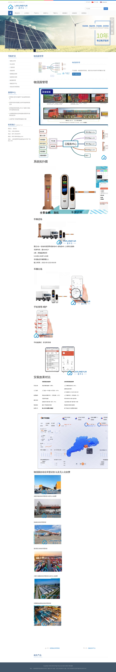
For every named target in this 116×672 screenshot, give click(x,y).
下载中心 (55, 13)
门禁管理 (12, 67)
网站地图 (70, 666)
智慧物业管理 (13, 74)
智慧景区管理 (13, 77)
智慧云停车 (13, 61)
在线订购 (76, 74)
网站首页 (17, 13)
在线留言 (74, 13)
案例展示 (65, 13)
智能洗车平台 (92, 648)
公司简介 (26, 13)
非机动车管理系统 (15, 86)
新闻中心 (45, 13)
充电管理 (12, 70)
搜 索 (106, 8)
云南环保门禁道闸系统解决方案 (17, 119)
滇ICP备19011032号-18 (80, 668)
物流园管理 (13, 80)
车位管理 (12, 64)
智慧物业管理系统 (55, 648)
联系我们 (84, 13)
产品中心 (36, 13)
